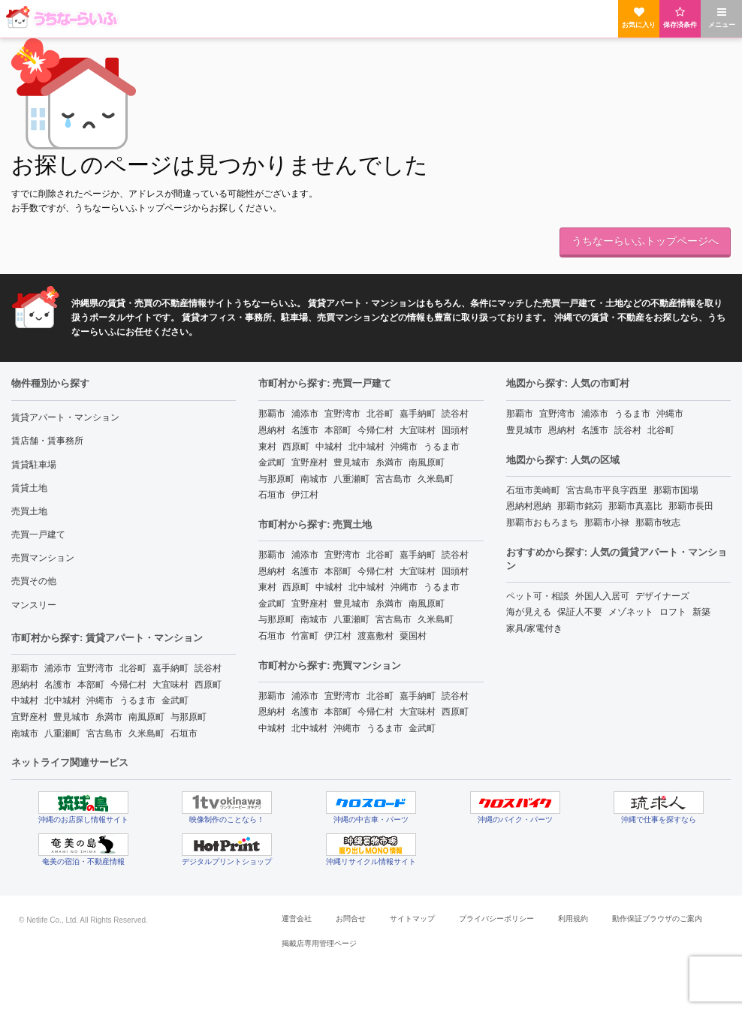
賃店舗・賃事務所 (47, 440)
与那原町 (188, 717)
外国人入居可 (602, 596)
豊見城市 (71, 717)
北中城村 (62, 700)
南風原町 (146, 717)
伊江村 (304, 494)
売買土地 (29, 511)
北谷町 (132, 668)
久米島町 (146, 733)
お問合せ (351, 918)
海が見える (528, 612)
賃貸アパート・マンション (65, 417)
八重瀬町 (62, 733)
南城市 (24, 733)
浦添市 (57, 668)
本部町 (90, 684)
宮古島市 (104, 733)
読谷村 (208, 668)
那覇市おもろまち (542, 522)
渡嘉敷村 (375, 636)
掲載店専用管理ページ (319, 943)
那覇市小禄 (606, 522)
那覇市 (24, 668)
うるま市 (137, 700)
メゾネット (630, 612)
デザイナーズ (662, 596)
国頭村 (455, 430)
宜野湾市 (95, 668)
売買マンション (42, 558)
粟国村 (413, 636)
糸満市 (108, 717)
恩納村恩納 (528, 506)
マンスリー (33, 605)
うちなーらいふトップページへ (645, 241)
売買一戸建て (38, 534)
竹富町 (304, 636)
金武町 (175, 700)
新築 (701, 612)
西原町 (208, 684)
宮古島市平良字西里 (606, 490)
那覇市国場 (675, 490)
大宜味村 (170, 684)
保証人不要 (579, 612)
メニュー (721, 18)
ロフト (672, 612)
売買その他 (33, 581)
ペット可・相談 (537, 596)
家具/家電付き (534, 628)
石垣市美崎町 (533, 490)
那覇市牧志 (657, 522)
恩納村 (24, 684)
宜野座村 (29, 717)
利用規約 (573, 918)
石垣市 (184, 733)
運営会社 (297, 918)
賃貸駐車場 (33, 464)
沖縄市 (99, 700)
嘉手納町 (170, 668)
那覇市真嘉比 (635, 506)
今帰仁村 (128, 684)
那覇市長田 (690, 506)
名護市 (57, 684)
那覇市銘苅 (579, 506)
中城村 (24, 700)
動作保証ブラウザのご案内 (657, 918)
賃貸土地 (29, 488)
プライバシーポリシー (496, 918)
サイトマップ (412, 918)
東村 (267, 446)
